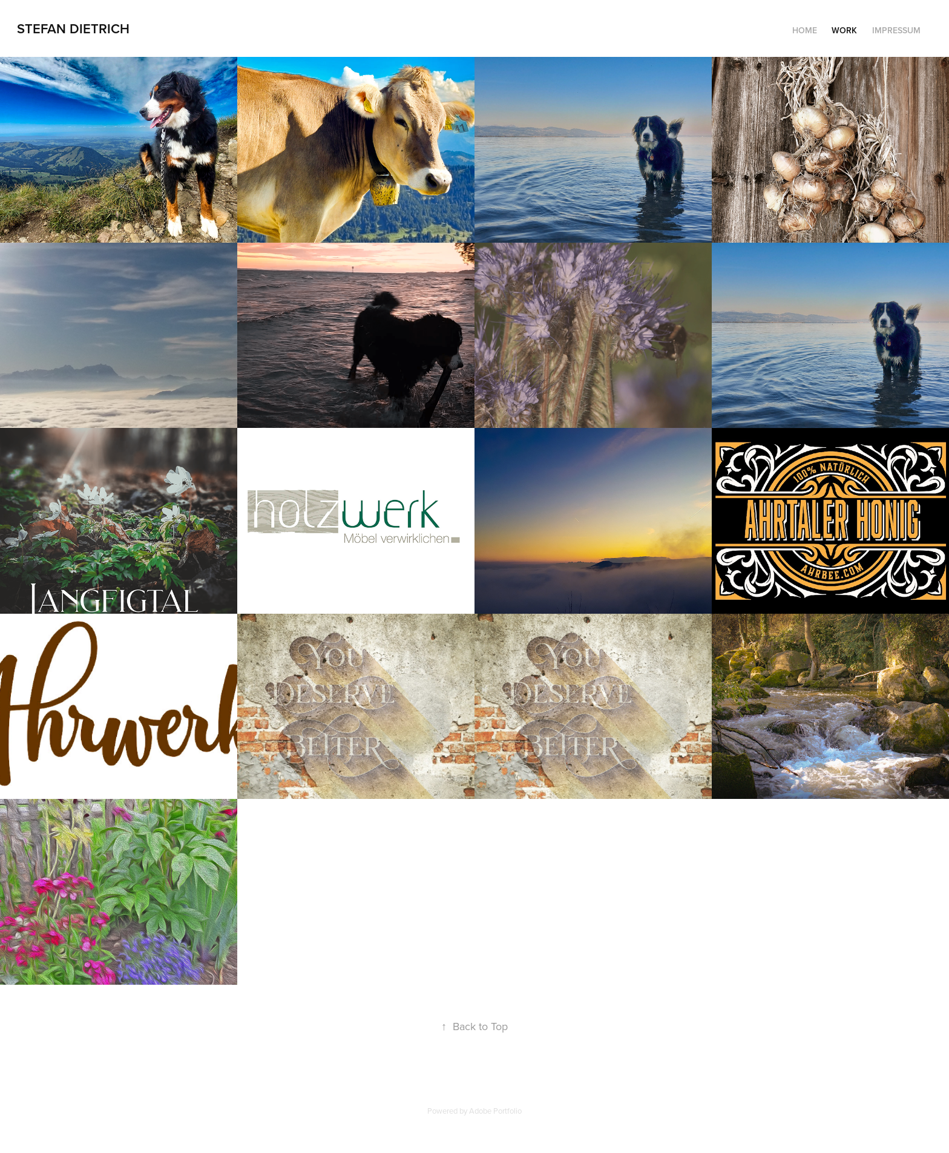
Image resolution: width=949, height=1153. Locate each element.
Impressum (896, 30)
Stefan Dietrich (73, 28)
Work (844, 30)
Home (804, 30)
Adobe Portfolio (495, 1110)
